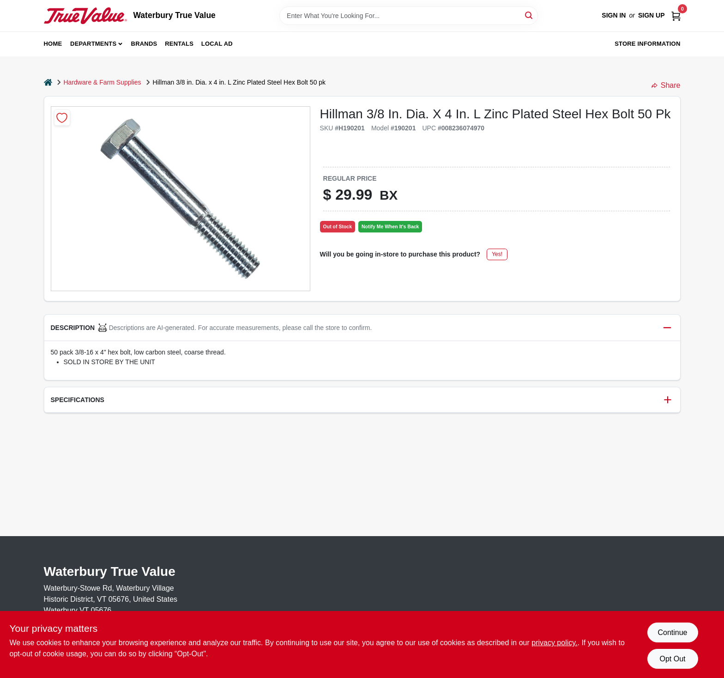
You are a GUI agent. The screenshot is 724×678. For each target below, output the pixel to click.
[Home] (48, 82)
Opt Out (672, 659)
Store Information (647, 43)
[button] (362, 328)
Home (53, 43)
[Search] (529, 15)
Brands (144, 43)
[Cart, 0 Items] (676, 15)
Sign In (614, 15)
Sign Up (651, 15)
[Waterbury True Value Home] (85, 15)
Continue (672, 632)
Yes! (497, 254)
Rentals (179, 43)
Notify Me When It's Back (390, 226)
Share (666, 85)
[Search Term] (408, 15)
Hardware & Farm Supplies (102, 82)
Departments (93, 43)
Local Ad (217, 43)
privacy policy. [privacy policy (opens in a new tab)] (554, 643)
